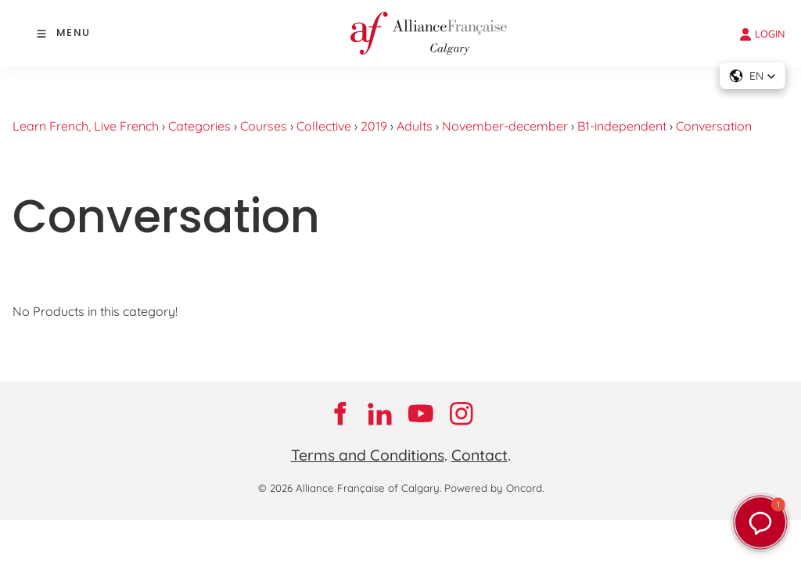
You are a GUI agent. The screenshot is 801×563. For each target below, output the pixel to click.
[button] (752, 76)
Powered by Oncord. (494, 488)
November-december (505, 126)
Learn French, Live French (86, 126)
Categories (199, 126)
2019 (374, 126)
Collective (323, 126)
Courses (263, 126)
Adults (415, 126)
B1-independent (621, 126)
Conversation (714, 126)
